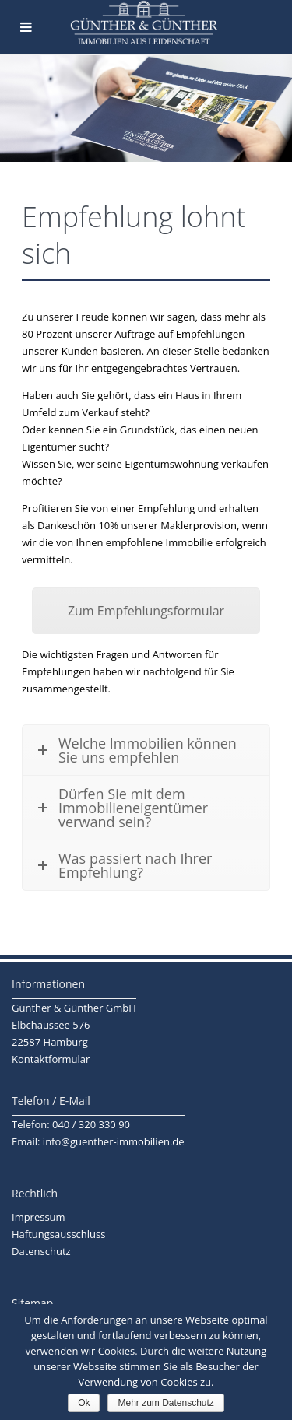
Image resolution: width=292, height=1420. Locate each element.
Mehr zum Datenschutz (165, 1402)
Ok (84, 1402)
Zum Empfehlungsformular (146, 610)
